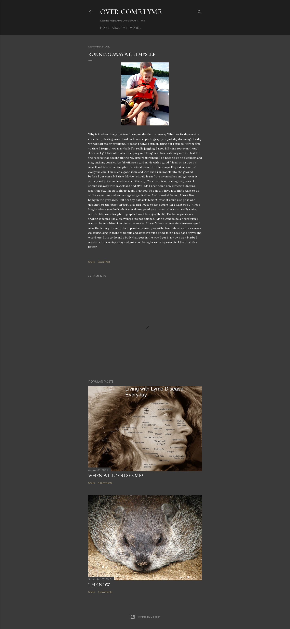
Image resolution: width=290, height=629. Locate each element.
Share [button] (91, 261)
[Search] (199, 11)
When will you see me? (115, 475)
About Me (119, 28)
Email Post (104, 261)
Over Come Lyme (131, 11)
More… (135, 28)
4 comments (105, 482)
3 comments (105, 591)
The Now (99, 585)
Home (105, 28)
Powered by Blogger (145, 616)
